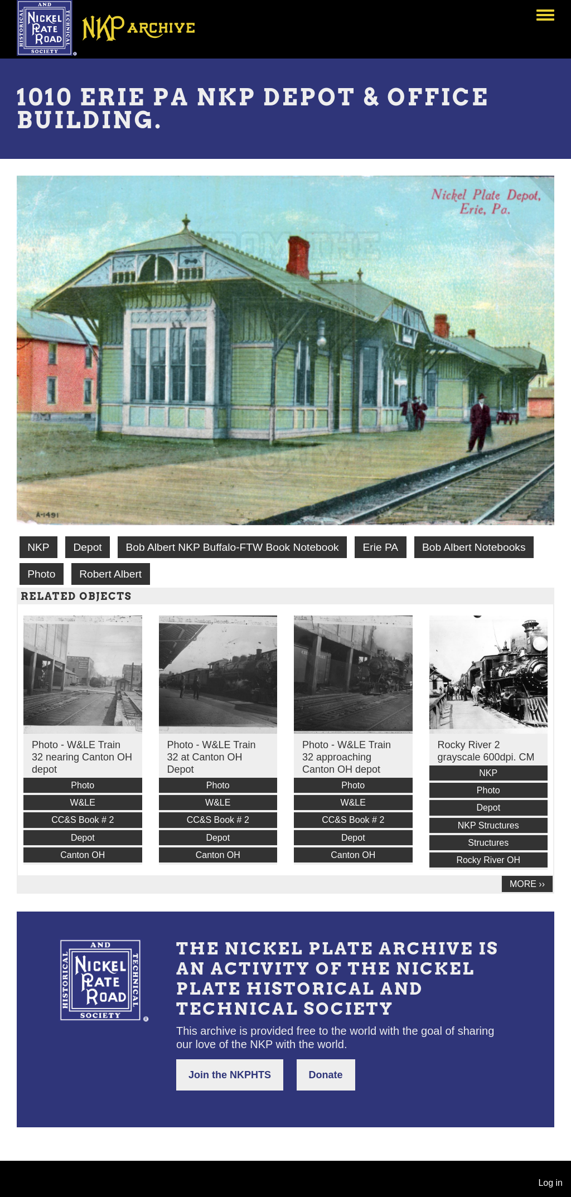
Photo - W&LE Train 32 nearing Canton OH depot (82, 757)
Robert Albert (110, 574)
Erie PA (381, 547)
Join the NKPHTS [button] (229, 1074)
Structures (488, 842)
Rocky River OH (488, 860)
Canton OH (82, 855)
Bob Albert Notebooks (474, 547)
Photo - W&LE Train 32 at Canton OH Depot (211, 757)
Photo (41, 574)
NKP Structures (488, 825)
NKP (38, 547)
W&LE (82, 802)
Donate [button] (326, 1074)
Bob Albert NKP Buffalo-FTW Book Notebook (232, 547)
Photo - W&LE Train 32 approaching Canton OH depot (346, 757)
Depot (87, 547)
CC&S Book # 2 (82, 820)
